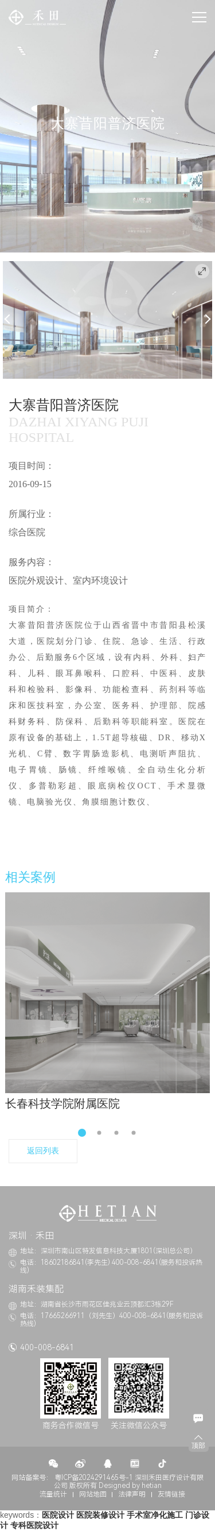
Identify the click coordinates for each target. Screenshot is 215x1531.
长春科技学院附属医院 (62, 1103)
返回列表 (43, 1151)
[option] (107, 320)
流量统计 (53, 1494)
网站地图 (93, 1494)
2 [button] (99, 1133)
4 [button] (133, 1133)
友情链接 (171, 1494)
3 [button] (116, 1133)
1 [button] (82, 1133)
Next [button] (206, 319)
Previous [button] (9, 319)
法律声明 (132, 1494)
